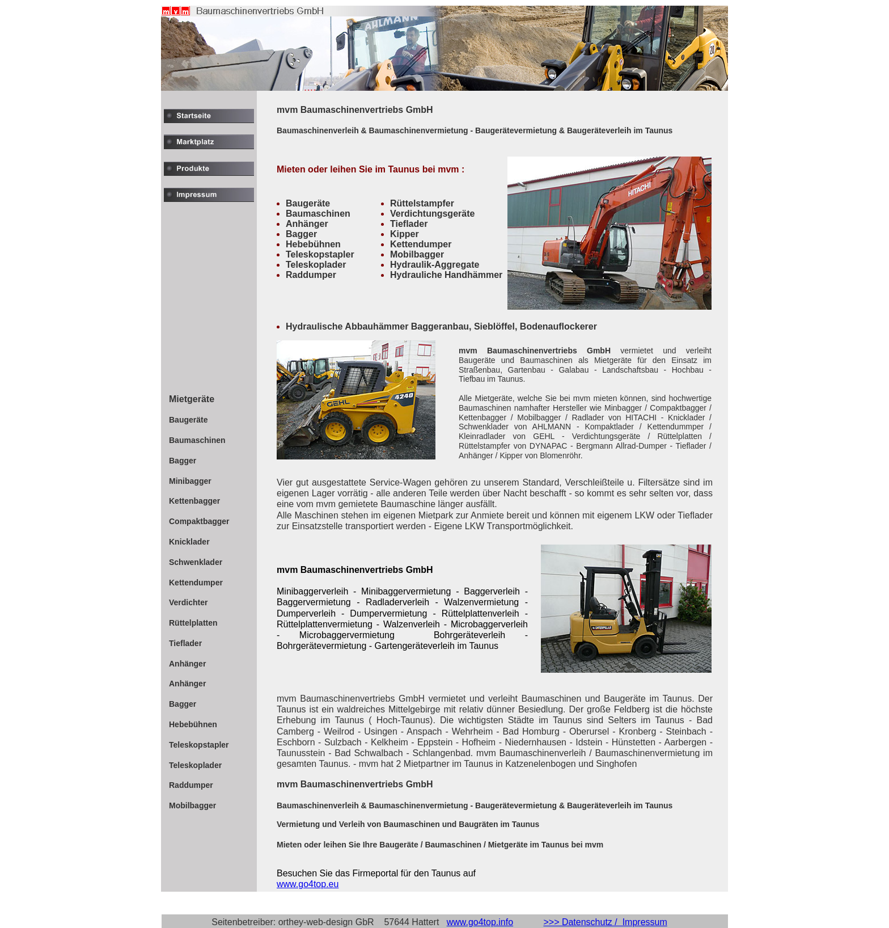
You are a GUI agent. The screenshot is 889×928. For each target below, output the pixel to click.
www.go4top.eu (307, 884)
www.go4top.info (480, 922)
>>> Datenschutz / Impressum (605, 922)
